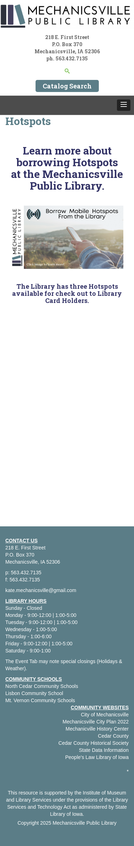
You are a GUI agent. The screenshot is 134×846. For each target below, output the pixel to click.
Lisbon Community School (34, 693)
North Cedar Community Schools (41, 686)
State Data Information (104, 750)
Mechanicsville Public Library (85, 823)
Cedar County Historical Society (93, 743)
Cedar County (113, 736)
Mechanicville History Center (97, 729)
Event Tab (26, 661)
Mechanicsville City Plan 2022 (96, 722)
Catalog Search (67, 86)
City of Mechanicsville (105, 714)
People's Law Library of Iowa (97, 757)
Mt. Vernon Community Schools (40, 700)
